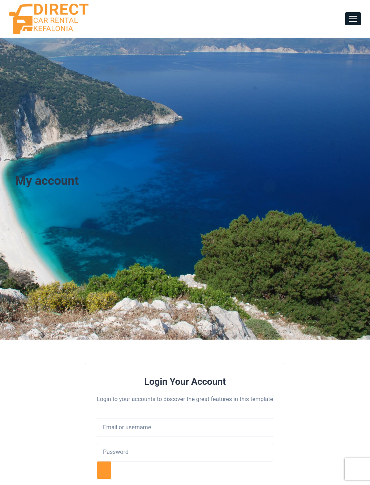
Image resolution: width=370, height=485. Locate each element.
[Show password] (104, 470)
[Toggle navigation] (353, 18)
